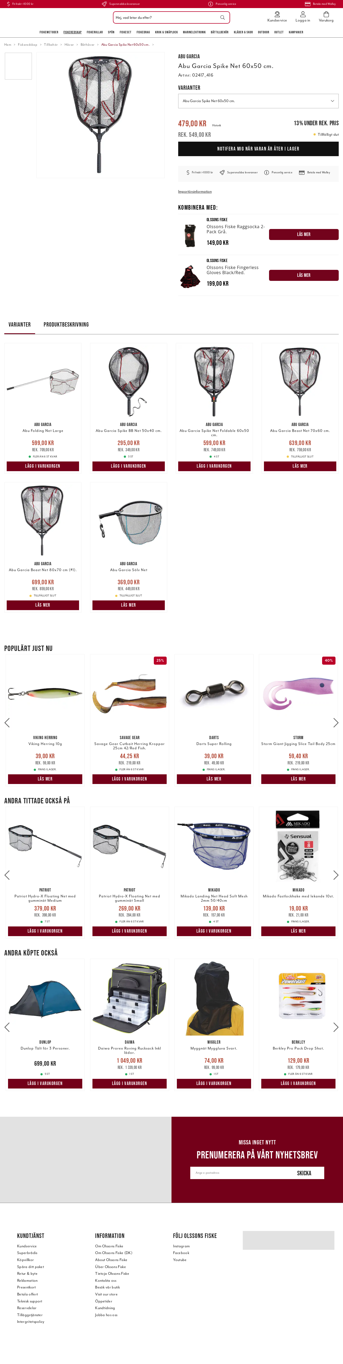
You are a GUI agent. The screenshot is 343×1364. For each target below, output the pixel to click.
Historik (216, 125)
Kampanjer (296, 32)
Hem (7, 44)
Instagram (181, 1246)
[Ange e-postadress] (237, 1173)
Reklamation (27, 1280)
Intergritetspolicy (30, 1321)
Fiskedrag (143, 32)
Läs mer (300, 466)
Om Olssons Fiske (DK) (113, 1253)
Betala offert (27, 1294)
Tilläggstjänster (30, 1315)
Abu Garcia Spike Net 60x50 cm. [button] (258, 101)
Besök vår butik (107, 1287)
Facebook (181, 1253)
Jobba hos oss (106, 1315)
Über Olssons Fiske (110, 1267)
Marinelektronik (194, 32)
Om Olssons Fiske (109, 1246)
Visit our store (106, 1294)
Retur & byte (27, 1273)
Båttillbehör (220, 32)
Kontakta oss (105, 1280)
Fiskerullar (95, 32)
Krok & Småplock (166, 32)
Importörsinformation (195, 191)
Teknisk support (29, 1301)
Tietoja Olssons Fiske (112, 1273)
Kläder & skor (243, 32)
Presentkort (26, 1287)
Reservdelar (27, 1308)
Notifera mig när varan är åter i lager (258, 149)
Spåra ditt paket (30, 1267)
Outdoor (263, 32)
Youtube (180, 1260)
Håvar (69, 44)
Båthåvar (88, 44)
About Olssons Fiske (111, 1260)
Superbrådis (27, 1253)
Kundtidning (105, 1308)
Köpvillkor (25, 1260)
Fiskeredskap (73, 32)
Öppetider (103, 1301)
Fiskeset (126, 32)
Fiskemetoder (49, 32)
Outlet (279, 32)
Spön (111, 32)
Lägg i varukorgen (43, 466)
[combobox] (170, 17)
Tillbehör (51, 44)
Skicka (304, 1173)
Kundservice (27, 1246)
